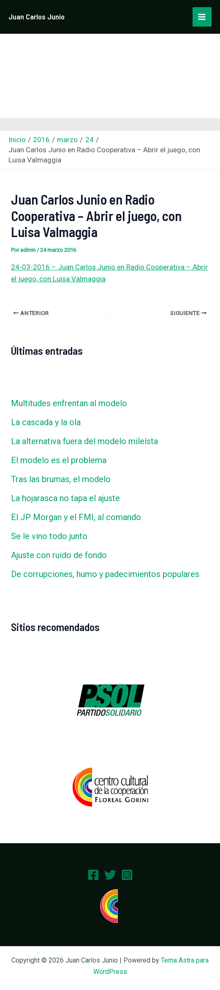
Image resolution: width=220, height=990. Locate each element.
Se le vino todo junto (49, 536)
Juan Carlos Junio (36, 16)
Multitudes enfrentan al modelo (69, 403)
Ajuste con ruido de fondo (59, 555)
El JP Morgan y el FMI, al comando (76, 517)
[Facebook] (93, 875)
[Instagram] (127, 875)
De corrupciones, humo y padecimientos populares (105, 574)
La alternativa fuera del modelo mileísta (84, 441)
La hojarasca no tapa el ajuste (65, 498)
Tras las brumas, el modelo (61, 479)
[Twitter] (110, 875)
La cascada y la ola (46, 422)
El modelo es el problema (58, 460)
